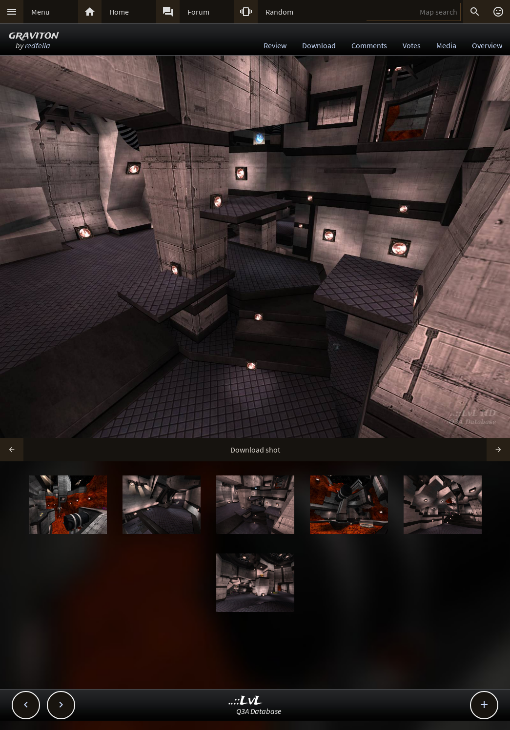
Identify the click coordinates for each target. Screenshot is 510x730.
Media (446, 45)
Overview (487, 45)
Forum (198, 12)
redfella (37, 45)
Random (279, 12)
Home (119, 12)
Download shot (255, 449)
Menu (40, 12)
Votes (412, 45)
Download (319, 45)
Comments (369, 45)
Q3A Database (259, 711)
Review (275, 45)
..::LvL (245, 701)
